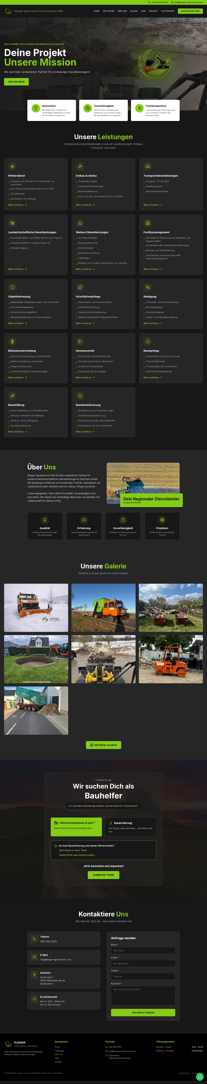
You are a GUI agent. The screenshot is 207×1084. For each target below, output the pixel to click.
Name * (114, 948)
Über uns (59, 1057)
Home (57, 1050)
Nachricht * (116, 987)
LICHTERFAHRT (168, 11)
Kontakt (58, 1065)
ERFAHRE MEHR (16, 81)
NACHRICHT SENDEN (143, 1015)
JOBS (143, 11)
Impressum (184, 1076)
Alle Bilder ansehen (103, 748)
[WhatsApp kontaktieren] (200, 1077)
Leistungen (59, 1054)
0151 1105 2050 (48, 944)
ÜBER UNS (122, 11)
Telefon (114, 974)
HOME (96, 11)
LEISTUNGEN (108, 11)
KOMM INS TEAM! (103, 878)
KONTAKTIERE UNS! (190, 11)
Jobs (57, 1061)
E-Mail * (115, 961)
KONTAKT (153, 11)
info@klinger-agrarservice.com (55, 962)
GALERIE (134, 11)
